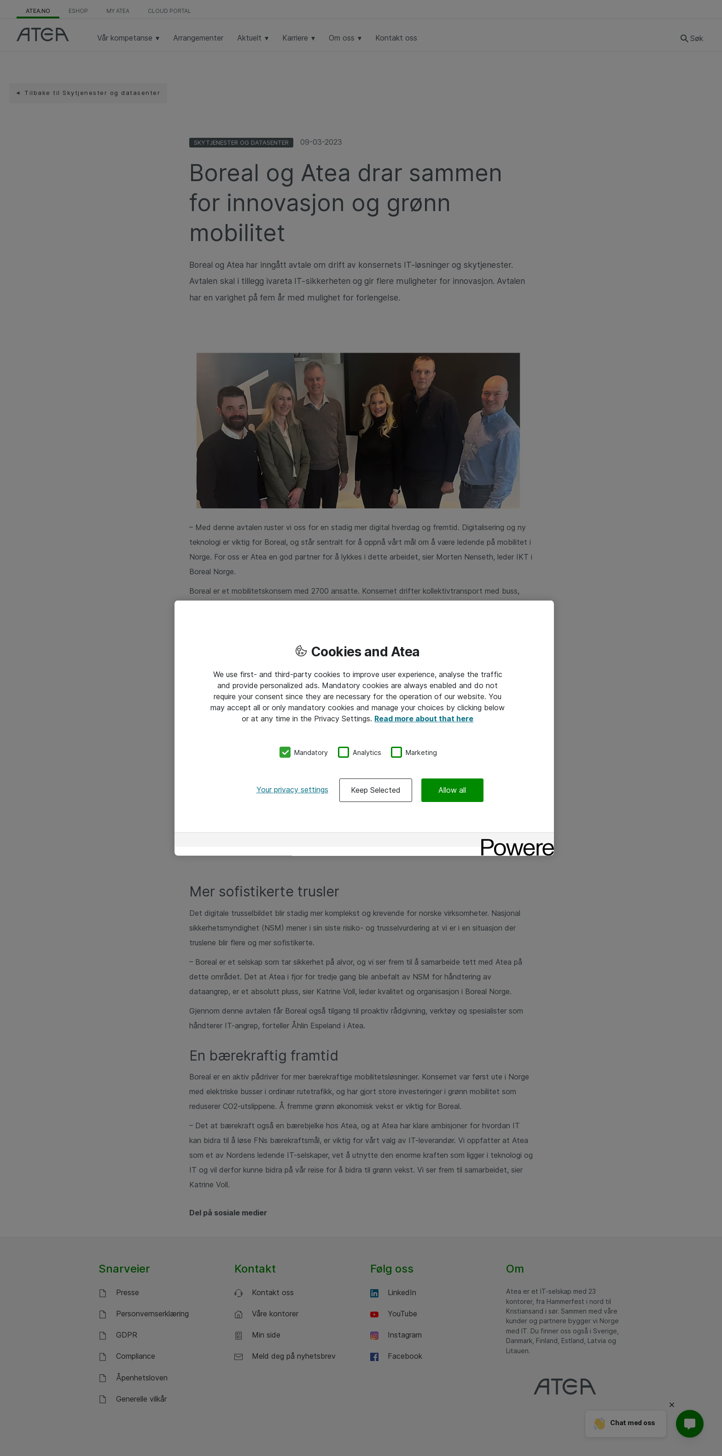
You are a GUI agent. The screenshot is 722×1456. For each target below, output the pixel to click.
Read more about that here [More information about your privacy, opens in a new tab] (423, 718)
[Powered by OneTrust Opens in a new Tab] (514, 841)
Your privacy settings (292, 789)
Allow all (452, 790)
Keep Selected (376, 790)
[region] (364, 728)
